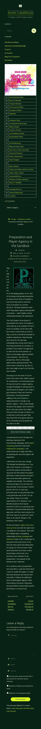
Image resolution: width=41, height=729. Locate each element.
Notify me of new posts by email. (19, 693)
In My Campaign (20, 13)
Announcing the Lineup (16, 97)
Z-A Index (12, 196)
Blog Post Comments (12, 57)
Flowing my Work (14, 120)
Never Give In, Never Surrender (19, 150)
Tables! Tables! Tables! (16, 173)
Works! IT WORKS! (15, 183)
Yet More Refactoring (16, 192)
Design (13, 219)
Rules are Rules (14, 166)
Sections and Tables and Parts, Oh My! (21, 169)
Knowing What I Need (16, 137)
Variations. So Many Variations (19, 179)
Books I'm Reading (15, 100)
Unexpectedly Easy (15, 176)
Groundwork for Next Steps (18, 123)
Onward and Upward (16, 153)
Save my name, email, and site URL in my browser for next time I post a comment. (19, 678)
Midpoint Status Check (16, 146)
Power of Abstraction (16, 156)
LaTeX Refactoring (15, 143)
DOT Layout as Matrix (16, 107)
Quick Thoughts (14, 160)
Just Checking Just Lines (16, 133)
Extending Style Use (15, 189)
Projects (8, 49)
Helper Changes (14, 127)
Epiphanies (12, 113)
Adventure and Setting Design (15, 46)
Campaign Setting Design (18, 259)
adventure (10, 539)
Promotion (8, 53)
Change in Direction (15, 104)
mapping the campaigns (15, 449)
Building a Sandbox (24, 219)
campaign (25, 536)
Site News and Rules (12, 42)
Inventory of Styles (15, 130)
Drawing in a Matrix (15, 110)
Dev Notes (8, 60)
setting (18, 536)
